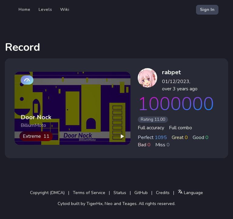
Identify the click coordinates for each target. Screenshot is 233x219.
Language (190, 192)
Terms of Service (89, 193)
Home (25, 9)
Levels (45, 9)
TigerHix (94, 204)
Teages (129, 204)
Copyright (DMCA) (47, 193)
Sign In (207, 9)
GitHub (141, 193)
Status (119, 193)
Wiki (64, 9)
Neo (109, 204)
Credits (163, 193)
